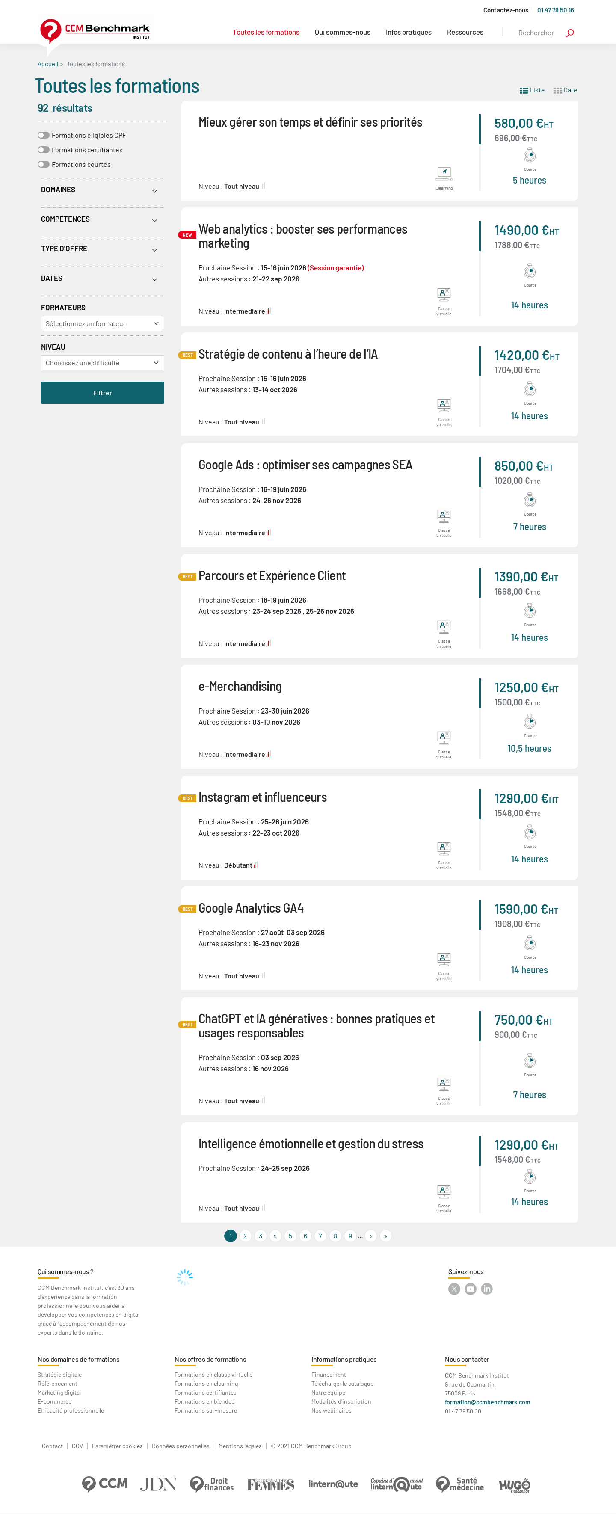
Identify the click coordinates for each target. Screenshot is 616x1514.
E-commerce (54, 1401)
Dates (51, 277)
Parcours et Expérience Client (272, 575)
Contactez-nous (505, 10)
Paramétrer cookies (117, 1446)
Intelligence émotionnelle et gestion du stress (311, 1143)
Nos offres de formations (210, 1359)
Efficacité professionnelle (71, 1410)
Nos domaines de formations (79, 1359)
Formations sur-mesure (206, 1410)
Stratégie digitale (60, 1374)
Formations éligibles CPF (89, 135)
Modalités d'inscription (341, 1401)
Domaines (58, 189)
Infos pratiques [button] (409, 31)
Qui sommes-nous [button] (342, 31)
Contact (52, 1446)
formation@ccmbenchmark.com (487, 1402)
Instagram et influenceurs (262, 796)
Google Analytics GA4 (251, 907)
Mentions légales (240, 1446)
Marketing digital (59, 1392)
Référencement (57, 1383)
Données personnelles (181, 1446)
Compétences (65, 218)
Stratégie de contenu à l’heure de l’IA (288, 353)
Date (566, 89)
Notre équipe (328, 1392)
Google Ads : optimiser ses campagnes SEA (305, 464)
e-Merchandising (239, 685)
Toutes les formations (266, 31)
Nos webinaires (331, 1410)
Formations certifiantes (87, 149)
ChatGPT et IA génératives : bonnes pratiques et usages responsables (316, 1025)
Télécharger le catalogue (342, 1383)
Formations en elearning (206, 1383)
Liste (532, 89)
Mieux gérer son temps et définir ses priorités (310, 121)
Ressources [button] (465, 31)
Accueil (48, 64)
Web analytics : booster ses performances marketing (302, 235)
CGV (77, 1446)
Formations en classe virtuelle (213, 1374)
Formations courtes (81, 164)
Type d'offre (64, 248)
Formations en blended (205, 1401)
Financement (328, 1374)
